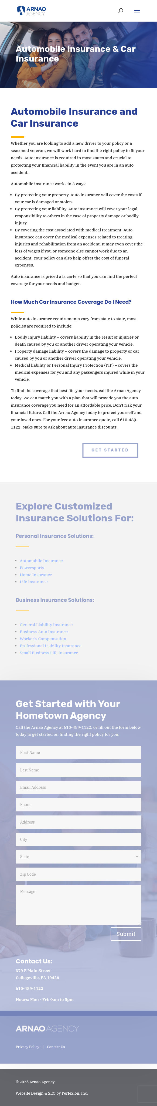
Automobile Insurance (41, 560)
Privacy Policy (27, 1043)
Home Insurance (36, 574)
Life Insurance (34, 581)
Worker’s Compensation (43, 638)
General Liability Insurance (46, 624)
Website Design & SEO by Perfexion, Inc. (52, 1093)
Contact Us (56, 1043)
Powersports (32, 567)
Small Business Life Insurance (49, 652)
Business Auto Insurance (44, 631)
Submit (126, 934)
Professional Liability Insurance (50, 645)
